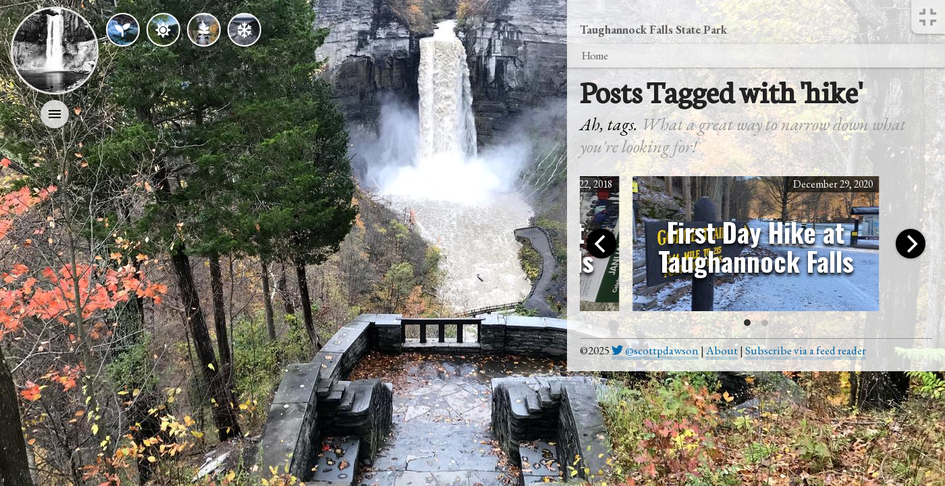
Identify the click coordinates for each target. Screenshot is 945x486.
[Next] (910, 244)
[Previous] (601, 244)
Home (594, 55)
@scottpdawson (655, 350)
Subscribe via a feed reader (805, 350)
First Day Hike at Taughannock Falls (756, 246)
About (722, 350)
